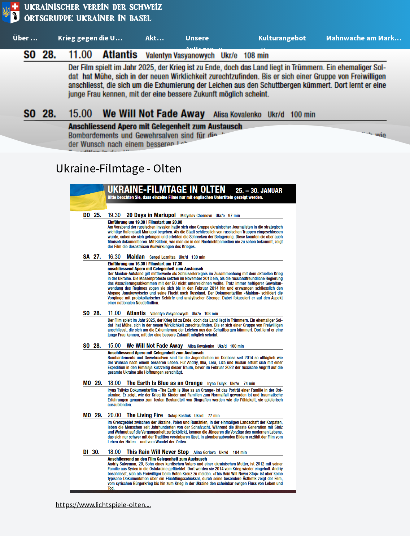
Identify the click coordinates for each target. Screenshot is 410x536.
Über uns (27, 38)
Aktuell (157, 38)
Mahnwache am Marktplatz (368, 38)
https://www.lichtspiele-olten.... (103, 504)
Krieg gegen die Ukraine (95, 38)
